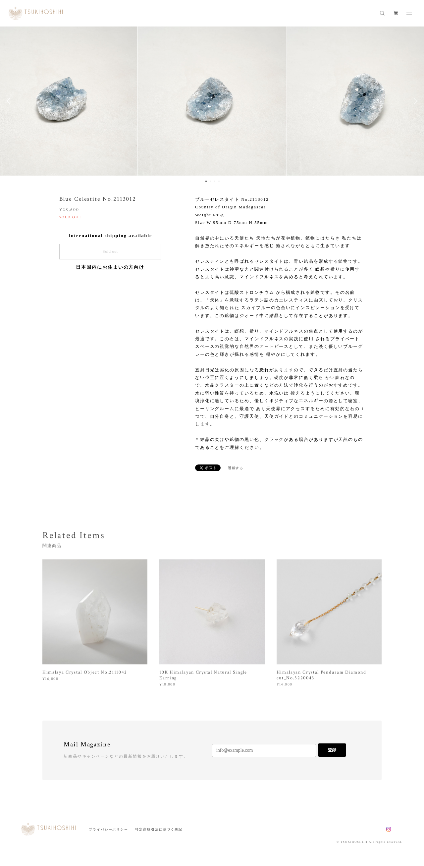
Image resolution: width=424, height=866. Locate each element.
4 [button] (219, 181)
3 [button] (214, 181)
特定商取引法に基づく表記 (159, 829)
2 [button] (210, 181)
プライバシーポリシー (108, 829)
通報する (236, 468)
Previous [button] (10, 101)
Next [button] (414, 101)
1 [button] (206, 181)
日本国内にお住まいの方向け (110, 267)
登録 (332, 749)
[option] (212, 101)
